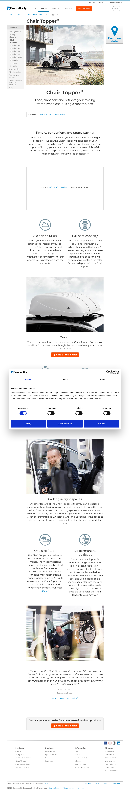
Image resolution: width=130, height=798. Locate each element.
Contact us (109, 768)
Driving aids (13, 69)
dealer (44, 591)
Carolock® (14, 60)
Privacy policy (68, 788)
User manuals (81, 758)
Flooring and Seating (14, 76)
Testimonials (80, 764)
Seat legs (49, 761)
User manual (59, 114)
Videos (78, 761)
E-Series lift (50, 751)
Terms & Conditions (83, 768)
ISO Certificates (111, 771)
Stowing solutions (34, 15)
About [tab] (102, 379)
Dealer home (116, 784)
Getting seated (15, 32)
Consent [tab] (28, 379)
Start (10, 15)
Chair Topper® (13, 41)
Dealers (45, 783)
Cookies (80, 788)
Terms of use (54, 788)
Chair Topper (20, 761)
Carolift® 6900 (16, 57)
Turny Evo (19, 755)
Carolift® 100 (15, 45)
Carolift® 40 (15, 48)
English (103, 2)
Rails (47, 758)
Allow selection (65, 424)
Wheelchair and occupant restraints (15, 82)
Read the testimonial (65, 698)
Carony (18, 751)
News (77, 755)
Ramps (11, 88)
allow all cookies (58, 187)
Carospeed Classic (23, 764)
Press (105, 784)
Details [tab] (65, 379)
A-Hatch (13, 63)
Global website (117, 2)
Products (43, 9)
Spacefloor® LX (52, 755)
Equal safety (110, 751)
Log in (92, 2)
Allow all (101, 424)
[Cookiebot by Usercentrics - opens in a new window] (108, 372)
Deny (28, 424)
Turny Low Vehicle (23, 758)
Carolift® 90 (15, 51)
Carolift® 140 (15, 54)
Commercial (56, 9)
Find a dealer (84, 8)
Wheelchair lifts (15, 72)
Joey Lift (13, 66)
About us (68, 9)
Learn (34, 9)
